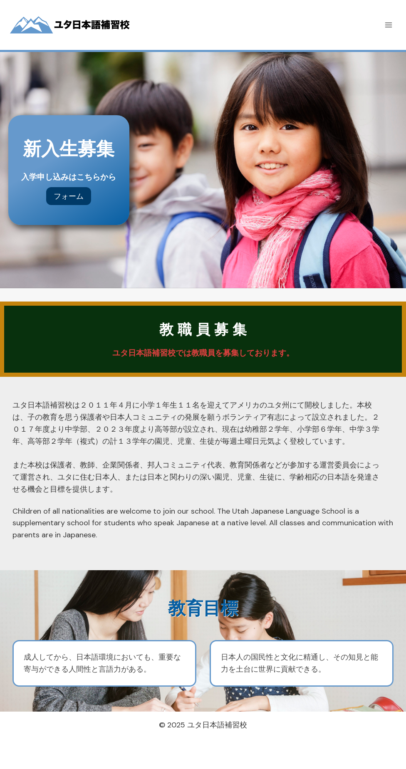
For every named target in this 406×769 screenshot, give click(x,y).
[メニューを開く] (388, 24)
